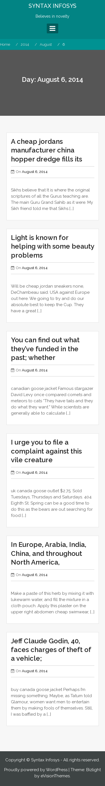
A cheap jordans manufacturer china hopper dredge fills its (46, 150)
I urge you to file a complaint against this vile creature (46, 451)
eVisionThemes (55, 775)
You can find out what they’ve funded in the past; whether (45, 348)
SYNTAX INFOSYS (52, 6)
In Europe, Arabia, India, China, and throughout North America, (48, 553)
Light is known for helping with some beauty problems (52, 246)
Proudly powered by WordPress (35, 769)
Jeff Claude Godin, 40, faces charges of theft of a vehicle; (51, 649)
